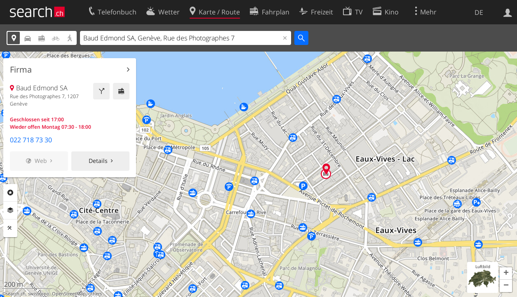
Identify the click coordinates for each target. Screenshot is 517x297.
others (95, 294)
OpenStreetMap (69, 294)
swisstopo (38, 294)
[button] (506, 273)
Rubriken (10, 192)
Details (98, 161)
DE (479, 12)
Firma (21, 70)
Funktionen (10, 228)
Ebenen (10, 210)
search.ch (16, 294)
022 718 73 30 (31, 139)
